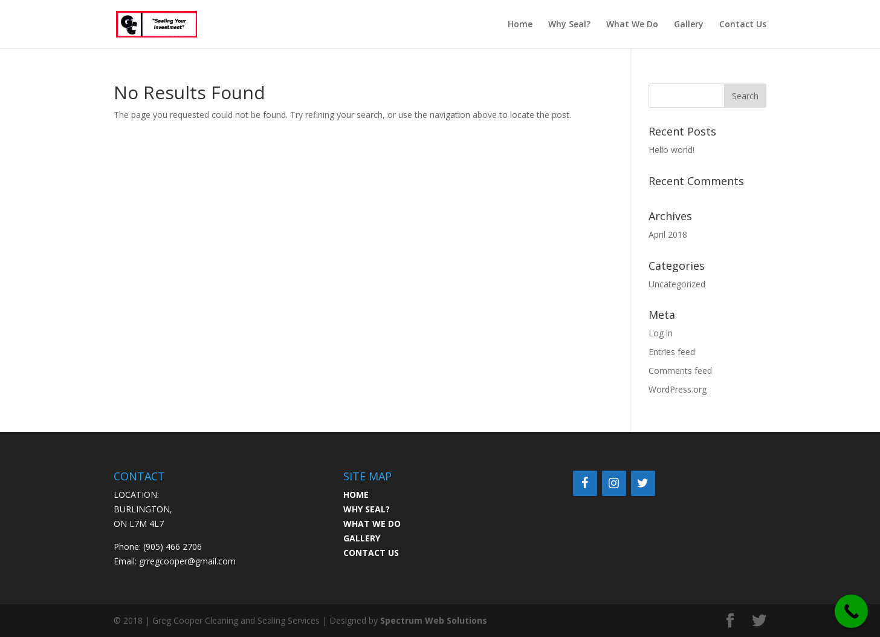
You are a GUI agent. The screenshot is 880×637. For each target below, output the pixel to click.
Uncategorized (677, 284)
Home (520, 25)
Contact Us (742, 25)
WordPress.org (678, 389)
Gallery (689, 25)
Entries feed (672, 352)
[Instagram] (614, 483)
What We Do (632, 25)
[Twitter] (643, 483)
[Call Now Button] (851, 611)
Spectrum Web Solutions (433, 620)
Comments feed (680, 370)
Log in (661, 333)
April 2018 (668, 234)
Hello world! (671, 149)
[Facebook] (585, 483)
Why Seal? (569, 25)
